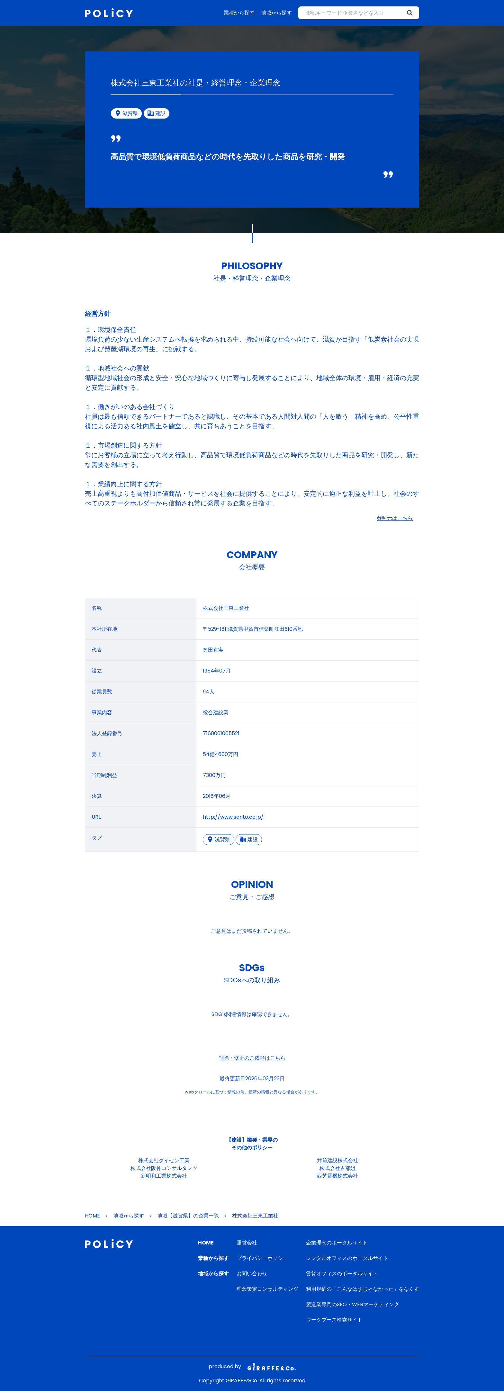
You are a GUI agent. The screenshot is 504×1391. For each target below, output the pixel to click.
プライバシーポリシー (262, 1258)
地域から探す (276, 12)
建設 (249, 839)
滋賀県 (218, 839)
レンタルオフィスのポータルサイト (347, 1258)
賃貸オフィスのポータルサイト (342, 1273)
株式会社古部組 (338, 1168)
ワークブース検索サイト (334, 1320)
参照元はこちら (395, 518)
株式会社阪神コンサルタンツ (163, 1168)
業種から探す (239, 12)
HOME (92, 1215)
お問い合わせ (252, 1273)
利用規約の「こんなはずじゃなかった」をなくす (362, 1289)
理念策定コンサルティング (267, 1289)
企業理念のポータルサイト (337, 1242)
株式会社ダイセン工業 (164, 1160)
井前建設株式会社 (337, 1160)
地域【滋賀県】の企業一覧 (188, 1215)
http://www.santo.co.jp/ (233, 817)
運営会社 (247, 1242)
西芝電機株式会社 (337, 1176)
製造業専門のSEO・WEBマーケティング (352, 1304)
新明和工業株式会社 (164, 1176)
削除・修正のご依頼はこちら (252, 1058)
